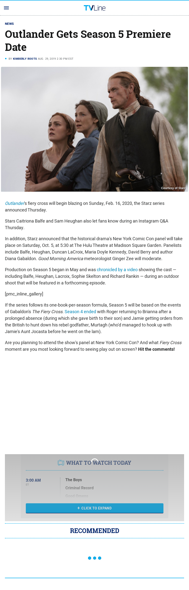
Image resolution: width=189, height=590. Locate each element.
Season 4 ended (80, 312)
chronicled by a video (117, 270)
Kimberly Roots (25, 59)
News (9, 23)
